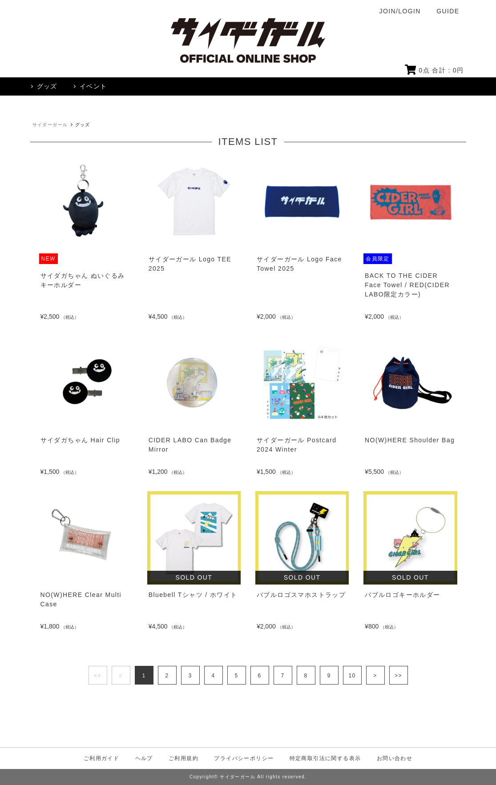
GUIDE (447, 11)
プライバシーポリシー (244, 758)
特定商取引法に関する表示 (325, 758)
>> (398, 676)
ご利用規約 (183, 758)
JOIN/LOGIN (400, 11)
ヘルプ (144, 758)
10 (351, 676)
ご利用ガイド (101, 758)
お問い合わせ (394, 758)
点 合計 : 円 (434, 70)
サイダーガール (50, 124)
